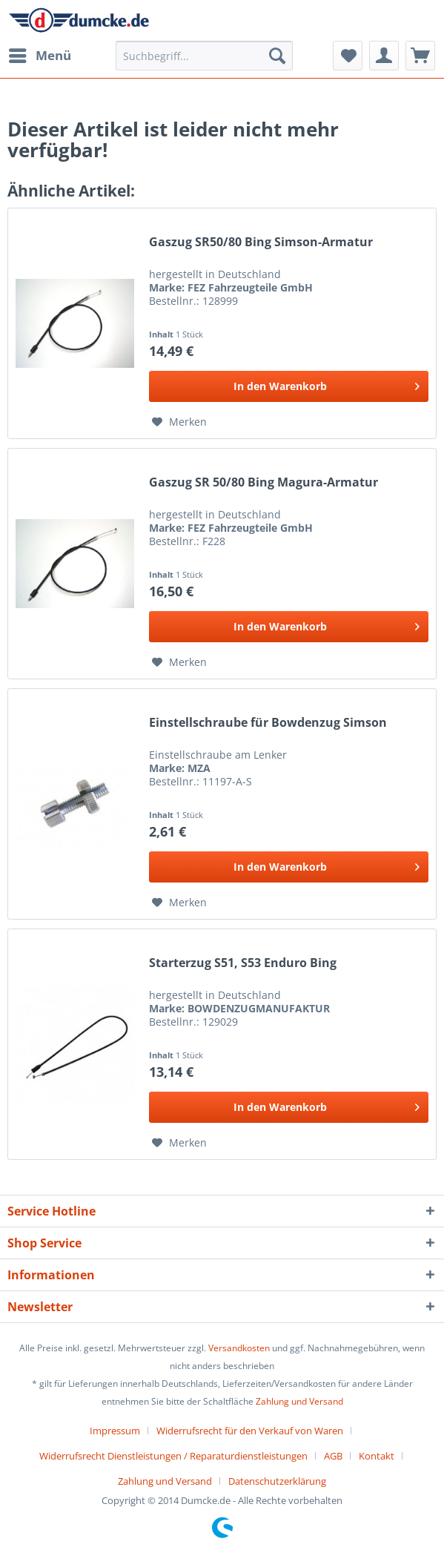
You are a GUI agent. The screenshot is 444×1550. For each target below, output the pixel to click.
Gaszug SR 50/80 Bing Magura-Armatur (263, 482)
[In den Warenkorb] (288, 386)
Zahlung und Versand (299, 1401)
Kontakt (376, 1455)
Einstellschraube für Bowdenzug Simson (268, 723)
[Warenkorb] (420, 55)
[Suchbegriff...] (205, 55)
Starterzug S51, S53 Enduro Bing (243, 963)
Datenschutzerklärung (277, 1481)
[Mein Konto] (384, 55)
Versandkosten (239, 1348)
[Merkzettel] (347, 55)
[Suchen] (277, 55)
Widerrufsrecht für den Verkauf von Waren (249, 1430)
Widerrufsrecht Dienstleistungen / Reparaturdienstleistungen (173, 1455)
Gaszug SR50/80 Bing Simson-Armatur (261, 242)
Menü (40, 54)
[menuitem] (39, 55)
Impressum (115, 1430)
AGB (333, 1455)
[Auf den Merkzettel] (179, 422)
